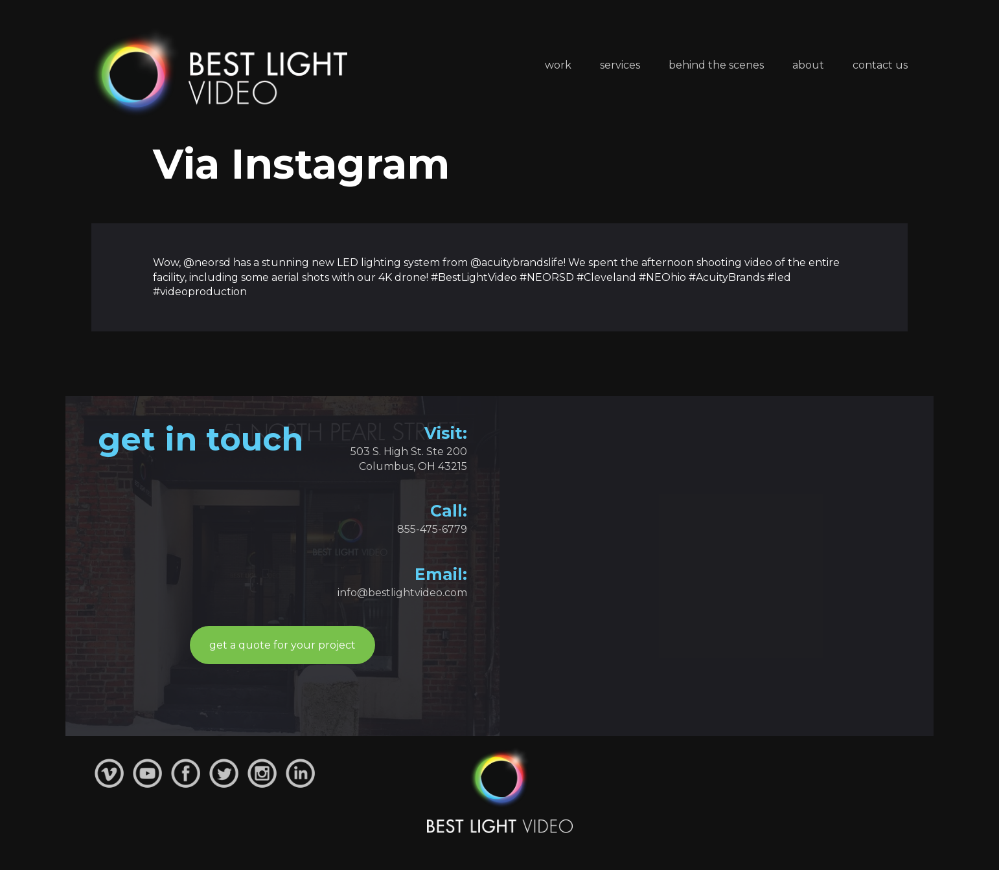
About (808, 65)
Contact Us (880, 65)
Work (558, 65)
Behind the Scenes (716, 65)
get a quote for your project (282, 645)
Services (620, 65)
